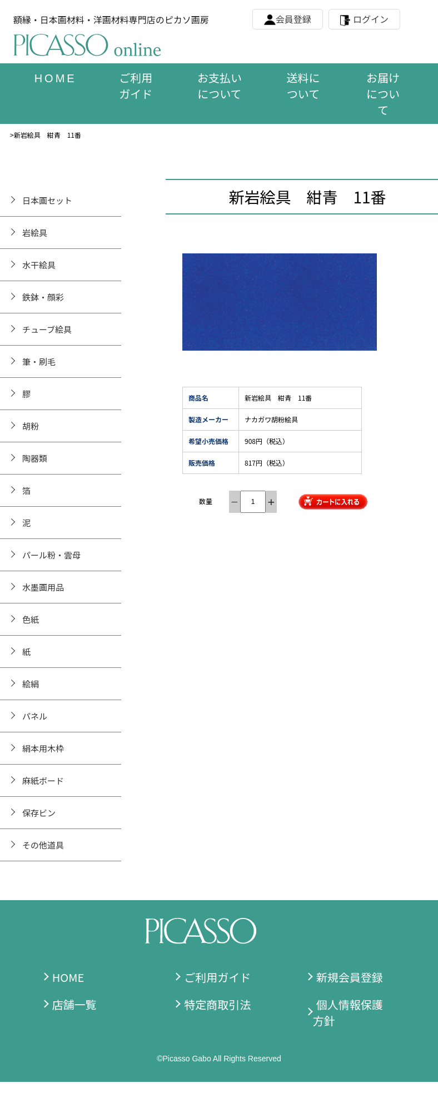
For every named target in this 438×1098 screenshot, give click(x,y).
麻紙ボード (43, 780)
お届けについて (383, 93)
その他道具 (43, 845)
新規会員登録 (349, 977)
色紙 (30, 619)
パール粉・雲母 (51, 555)
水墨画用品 (43, 587)
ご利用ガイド (135, 85)
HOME (68, 977)
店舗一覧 (74, 1004)
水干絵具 (39, 265)
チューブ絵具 (47, 329)
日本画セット (47, 200)
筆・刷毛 (39, 361)
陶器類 (34, 458)
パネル (34, 716)
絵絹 (30, 684)
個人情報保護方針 (348, 1012)
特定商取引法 (217, 1004)
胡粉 (30, 426)
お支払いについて (219, 85)
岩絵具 (34, 232)
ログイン (371, 19)
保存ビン (39, 812)
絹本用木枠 (43, 748)
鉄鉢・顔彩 (43, 297)
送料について (303, 85)
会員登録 (293, 19)
